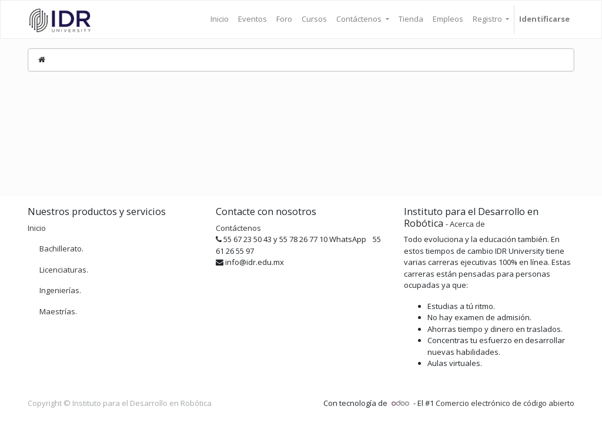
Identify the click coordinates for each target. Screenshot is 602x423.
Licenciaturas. (63, 269)
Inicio (37, 228)
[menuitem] (219, 19)
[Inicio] (41, 59)
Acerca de (467, 224)
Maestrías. (58, 311)
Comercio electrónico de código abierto (505, 403)
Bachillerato (60, 248)
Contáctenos (238, 228)
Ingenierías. (60, 290)
